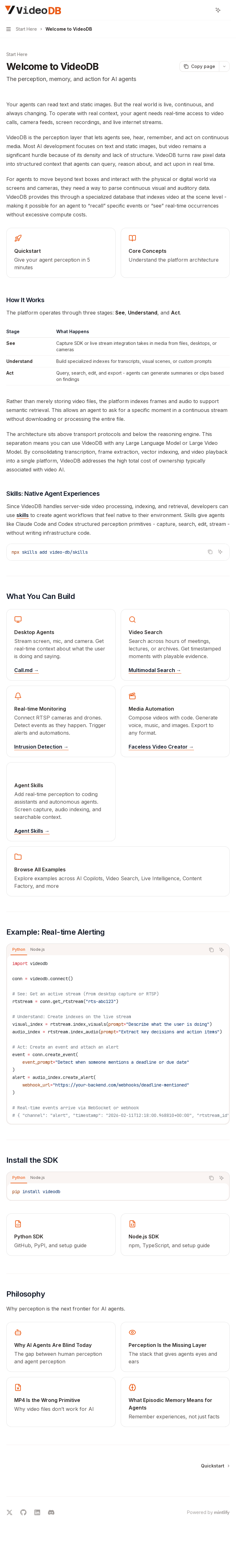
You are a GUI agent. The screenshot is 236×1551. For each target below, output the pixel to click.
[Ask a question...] (118, 1493)
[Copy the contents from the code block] (210, 552)
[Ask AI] (220, 552)
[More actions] (228, 10)
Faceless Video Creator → (161, 747)
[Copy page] (199, 66)
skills (22, 515)
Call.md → (26, 670)
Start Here (16, 54)
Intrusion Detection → (41, 747)
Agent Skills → (32, 831)
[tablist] (106, 949)
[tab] (18, 949)
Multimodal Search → (155, 670)
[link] (61, 253)
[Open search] (206, 10)
